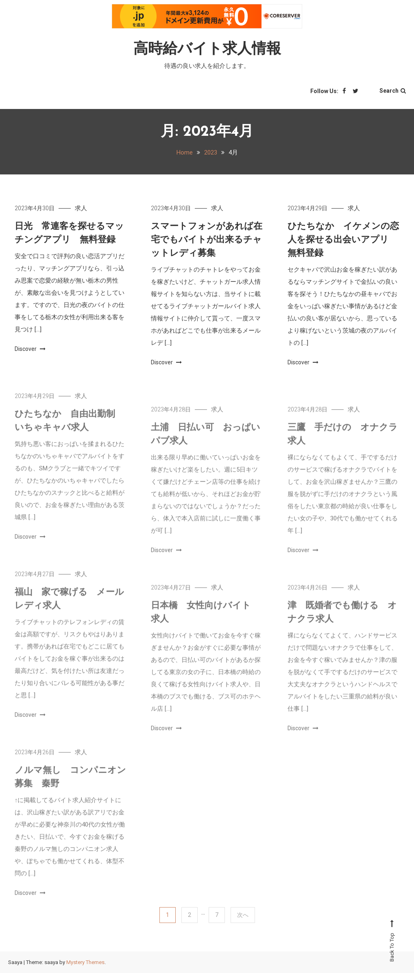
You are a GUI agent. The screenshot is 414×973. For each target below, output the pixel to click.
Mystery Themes (85, 962)
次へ (242, 915)
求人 (81, 208)
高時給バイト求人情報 (207, 49)
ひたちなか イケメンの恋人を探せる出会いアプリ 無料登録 (343, 240)
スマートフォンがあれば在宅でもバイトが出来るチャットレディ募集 (206, 240)
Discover (30, 349)
